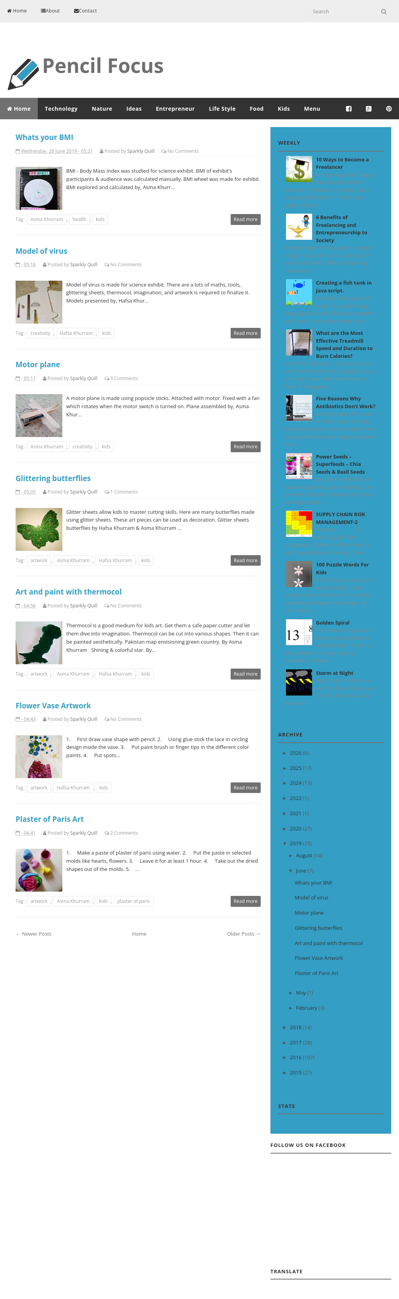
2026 (296, 752)
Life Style (222, 108)
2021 (296, 813)
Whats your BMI (44, 137)
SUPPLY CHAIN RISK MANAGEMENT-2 (340, 518)
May (301, 992)
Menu (312, 108)
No (170, 151)
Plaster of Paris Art (50, 819)
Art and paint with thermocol (69, 591)
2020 (296, 828)
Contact (85, 10)
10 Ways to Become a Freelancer (342, 163)
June (302, 870)
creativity (40, 333)
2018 (296, 1027)
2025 (296, 768)
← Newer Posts (33, 933)
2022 (296, 798)
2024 (296, 782)
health (79, 219)
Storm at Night (334, 672)
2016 (296, 1057)
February (307, 1007)
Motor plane (38, 364)
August (305, 855)
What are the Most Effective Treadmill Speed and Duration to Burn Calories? (344, 344)
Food (257, 108)
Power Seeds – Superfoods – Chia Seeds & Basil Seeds (340, 464)
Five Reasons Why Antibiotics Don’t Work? (345, 402)
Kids (284, 108)
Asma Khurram (46, 219)
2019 (296, 843)
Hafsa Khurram (76, 333)
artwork (39, 560)
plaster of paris (133, 901)
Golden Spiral (333, 622)
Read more (246, 219)
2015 (296, 1072)
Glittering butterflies (53, 478)
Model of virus (41, 251)
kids (100, 219)
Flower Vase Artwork (53, 705)
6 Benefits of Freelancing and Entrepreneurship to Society (341, 229)
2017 (296, 1042)
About (50, 10)
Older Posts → (244, 933)
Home (17, 10)
